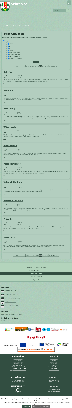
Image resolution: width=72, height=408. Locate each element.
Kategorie (7, 41)
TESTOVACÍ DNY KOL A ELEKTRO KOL (13, 294)
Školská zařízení (54, 362)
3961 (38, 66)
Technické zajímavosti (15, 54)
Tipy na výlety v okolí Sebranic (36, 270)
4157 (49, 66)
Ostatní (11, 50)
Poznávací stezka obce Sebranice (36, 264)
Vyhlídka (8, 90)
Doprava (11, 45)
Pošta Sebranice (54, 365)
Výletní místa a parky (14, 56)
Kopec (18, 95)
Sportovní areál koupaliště (54, 367)
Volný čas (15, 25)
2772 (31, 66)
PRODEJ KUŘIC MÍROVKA (10, 290)
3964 (45, 66)
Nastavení (46, 406)
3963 (43, 66)
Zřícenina (19, 187)
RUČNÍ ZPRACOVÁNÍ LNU (10, 302)
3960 (36, 66)
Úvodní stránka (5, 25)
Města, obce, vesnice (14, 52)
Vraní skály (9, 108)
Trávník (7, 219)
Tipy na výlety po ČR (36, 273)
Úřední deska (18, 360)
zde (56, 392)
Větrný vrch (9, 127)
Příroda (11, 43)
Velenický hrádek (12, 182)
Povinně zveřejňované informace (18, 368)
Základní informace (18, 359)
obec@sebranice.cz (55, 389)
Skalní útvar (20, 114)
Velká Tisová (10, 145)
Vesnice (19, 77)
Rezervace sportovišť (54, 370)
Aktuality (54, 360)
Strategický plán (18, 363)
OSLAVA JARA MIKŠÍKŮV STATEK (12, 306)
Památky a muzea (13, 48)
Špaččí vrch (9, 237)
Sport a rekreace (13, 47)
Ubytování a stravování (36, 276)
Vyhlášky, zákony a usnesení (18, 367)
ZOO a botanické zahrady (15, 58)
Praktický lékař (54, 363)
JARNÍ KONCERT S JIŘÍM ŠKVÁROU (12, 298)
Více (4, 84)
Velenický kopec (12, 163)
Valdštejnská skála (13, 200)
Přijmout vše (26, 406)
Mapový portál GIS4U (18, 365)
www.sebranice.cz (55, 391)
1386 (27, 66)
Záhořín (7, 72)
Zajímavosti (36, 279)
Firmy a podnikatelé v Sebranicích (18, 370)
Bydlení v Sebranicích (18, 362)
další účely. (36, 400)
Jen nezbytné (37, 406)
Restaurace (54, 368)
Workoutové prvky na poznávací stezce (36, 267)
